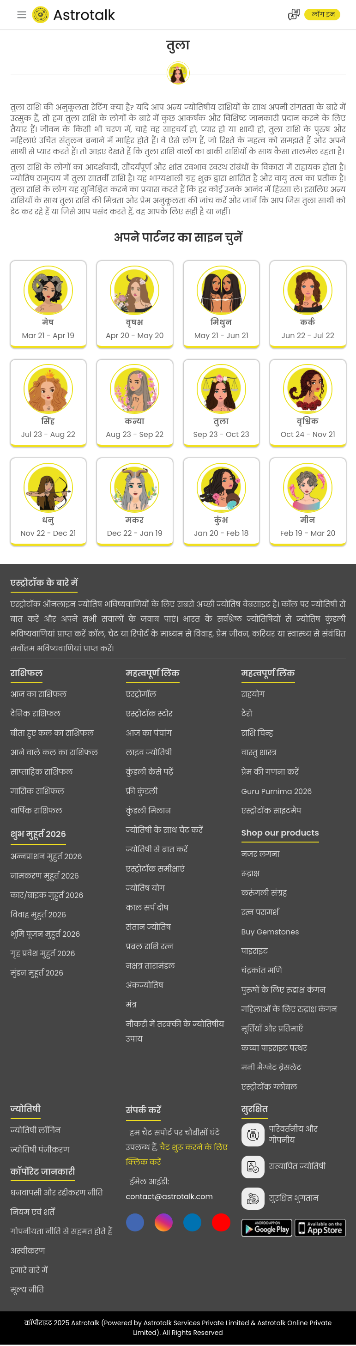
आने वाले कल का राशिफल (54, 754)
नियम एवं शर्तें (33, 1213)
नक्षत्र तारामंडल (150, 967)
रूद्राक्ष (250, 875)
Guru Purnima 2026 (276, 793)
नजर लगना (260, 855)
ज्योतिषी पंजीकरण (40, 1151)
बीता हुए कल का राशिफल (52, 734)
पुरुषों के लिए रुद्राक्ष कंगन (283, 991)
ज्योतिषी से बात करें (157, 851)
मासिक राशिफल (38, 793)
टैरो (247, 715)
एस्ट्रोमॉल (141, 696)
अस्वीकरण (28, 1252)
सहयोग (253, 696)
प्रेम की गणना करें (270, 773)
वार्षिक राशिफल (36, 812)
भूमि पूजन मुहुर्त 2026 (45, 935)
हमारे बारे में (29, 1272)
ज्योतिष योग (145, 890)
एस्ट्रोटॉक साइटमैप (271, 812)
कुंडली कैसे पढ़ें (150, 773)
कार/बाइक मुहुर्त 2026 (47, 896)
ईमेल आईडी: (169, 1190)
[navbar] (21, 15)
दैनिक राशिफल (35, 715)
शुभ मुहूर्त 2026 (38, 835)
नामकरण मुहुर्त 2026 (45, 877)
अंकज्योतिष (144, 987)
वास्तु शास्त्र (259, 754)
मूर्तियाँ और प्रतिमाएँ (272, 1030)
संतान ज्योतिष (148, 928)
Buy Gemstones (270, 933)
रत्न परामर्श (260, 914)
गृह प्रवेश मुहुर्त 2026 (43, 955)
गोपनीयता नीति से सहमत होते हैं (61, 1233)
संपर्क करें (143, 1111)
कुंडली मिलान (148, 812)
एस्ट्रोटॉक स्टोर (149, 715)
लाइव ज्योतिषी (149, 754)
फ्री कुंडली (142, 793)
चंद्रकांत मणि (261, 972)
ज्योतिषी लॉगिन (36, 1131)
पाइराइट (254, 952)
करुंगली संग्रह (264, 894)
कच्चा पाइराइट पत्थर (274, 1049)
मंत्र (131, 1006)
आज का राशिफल (39, 696)
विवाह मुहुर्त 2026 (38, 916)
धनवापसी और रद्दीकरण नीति (57, 1194)
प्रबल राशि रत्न (150, 948)
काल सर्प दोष (147, 909)
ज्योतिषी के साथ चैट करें (164, 831)
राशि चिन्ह (257, 734)
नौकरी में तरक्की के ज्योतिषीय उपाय (175, 1033)
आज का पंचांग (149, 734)
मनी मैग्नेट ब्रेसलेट (271, 1069)
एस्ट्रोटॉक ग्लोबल (269, 1088)
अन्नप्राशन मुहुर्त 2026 (46, 858)
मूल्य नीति (27, 1291)
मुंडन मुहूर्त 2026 (37, 974)
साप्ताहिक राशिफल (42, 773)
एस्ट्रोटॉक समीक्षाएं (155, 870)
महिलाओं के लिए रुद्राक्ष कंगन (289, 1011)
